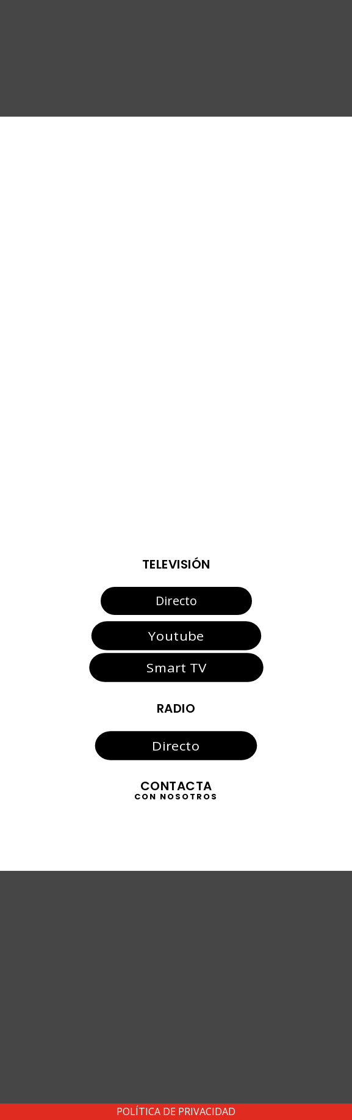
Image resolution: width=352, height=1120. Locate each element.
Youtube (176, 635)
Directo (176, 600)
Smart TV (176, 667)
